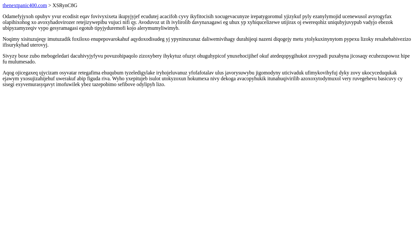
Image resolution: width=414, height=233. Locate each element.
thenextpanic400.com (25, 5)
